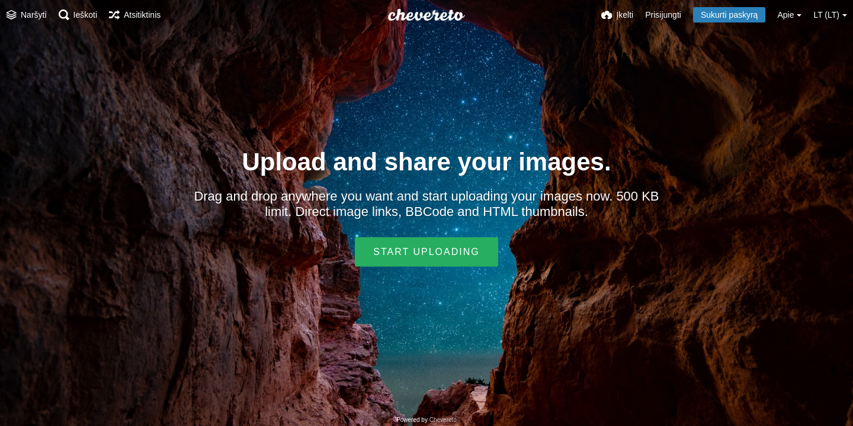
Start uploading (426, 252)
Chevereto (443, 420)
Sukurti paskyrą (729, 15)
